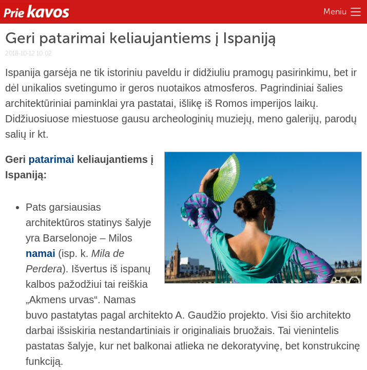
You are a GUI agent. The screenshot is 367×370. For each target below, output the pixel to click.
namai (40, 253)
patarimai (51, 159)
